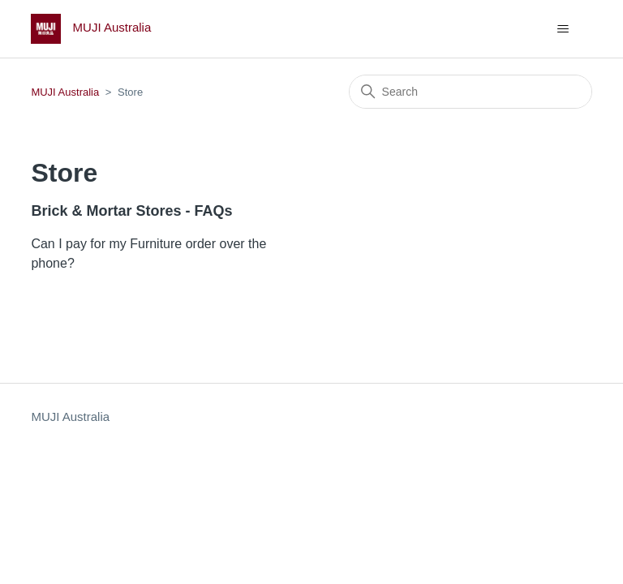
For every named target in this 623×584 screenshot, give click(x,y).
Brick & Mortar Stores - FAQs (131, 211)
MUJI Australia (65, 92)
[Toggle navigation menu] (563, 29)
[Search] (470, 91)
